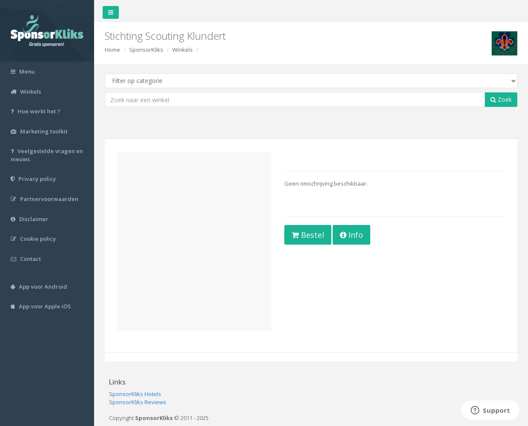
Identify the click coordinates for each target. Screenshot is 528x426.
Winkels (182, 49)
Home (112, 49)
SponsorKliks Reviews (137, 402)
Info (351, 235)
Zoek (501, 99)
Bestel (308, 235)
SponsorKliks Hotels (135, 394)
